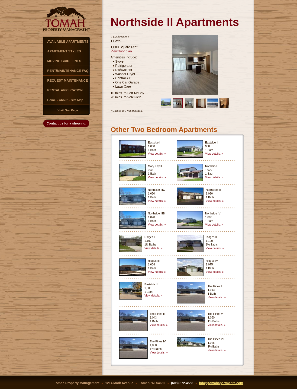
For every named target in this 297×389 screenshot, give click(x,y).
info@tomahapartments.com (221, 383)
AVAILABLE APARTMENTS (68, 41)
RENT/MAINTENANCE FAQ (68, 71)
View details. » (157, 153)
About (63, 100)
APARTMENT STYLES (64, 51)
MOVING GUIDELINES (64, 61)
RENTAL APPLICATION (65, 90)
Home (51, 100)
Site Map (77, 100)
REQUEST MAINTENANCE (67, 80)
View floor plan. (122, 51)
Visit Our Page (68, 110)
